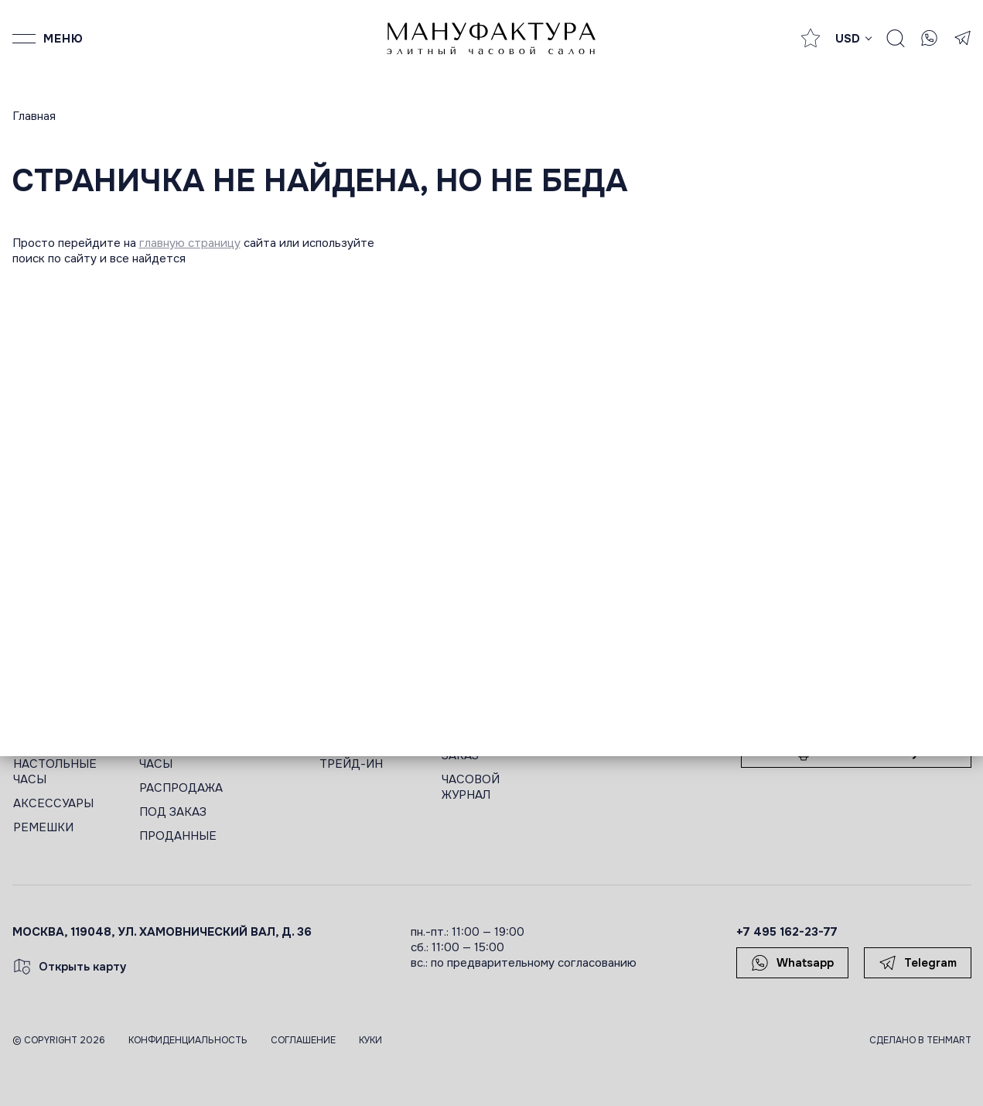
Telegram (918, 963)
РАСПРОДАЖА (181, 788)
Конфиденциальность (187, 1040)
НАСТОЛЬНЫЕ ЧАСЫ (55, 771)
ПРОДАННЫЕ (178, 836)
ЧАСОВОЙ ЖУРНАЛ (471, 787)
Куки (370, 1040)
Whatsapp (792, 963)
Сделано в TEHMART (920, 1040)
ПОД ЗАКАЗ (172, 812)
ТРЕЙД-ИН (351, 764)
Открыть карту (69, 966)
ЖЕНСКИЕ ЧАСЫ (168, 756)
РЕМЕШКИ (43, 827)
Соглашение (303, 1040)
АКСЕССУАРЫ (53, 803)
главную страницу (190, 243)
